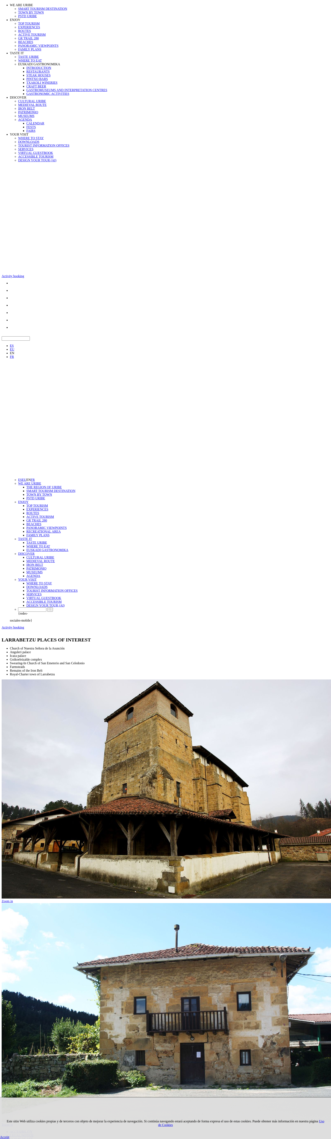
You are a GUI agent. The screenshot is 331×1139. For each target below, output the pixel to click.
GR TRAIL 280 (28, 38)
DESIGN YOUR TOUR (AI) (37, 160)
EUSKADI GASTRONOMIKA (39, 64)
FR (12, 357)
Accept (4, 1137)
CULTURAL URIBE (32, 101)
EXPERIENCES (29, 27)
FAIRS (30, 130)
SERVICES (25, 149)
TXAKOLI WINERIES (41, 82)
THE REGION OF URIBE (44, 487)
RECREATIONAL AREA (43, 531)
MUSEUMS (26, 116)
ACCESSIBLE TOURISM (35, 156)
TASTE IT (17, 53)
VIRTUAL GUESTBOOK (35, 153)
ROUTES (24, 31)
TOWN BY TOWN (31, 12)
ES (12, 345)
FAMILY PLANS (29, 49)
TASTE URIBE (28, 57)
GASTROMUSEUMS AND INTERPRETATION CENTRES (66, 90)
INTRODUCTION (38, 68)
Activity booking (13, 276)
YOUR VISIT (19, 134)
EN (12, 353)
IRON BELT (26, 108)
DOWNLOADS (28, 142)
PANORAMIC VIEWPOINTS (38, 45)
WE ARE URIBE (21, 5)
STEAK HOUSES (38, 75)
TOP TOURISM (29, 23)
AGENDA (25, 119)
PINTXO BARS (37, 79)
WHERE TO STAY (31, 138)
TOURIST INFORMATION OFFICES (43, 145)
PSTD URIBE (27, 16)
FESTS (31, 127)
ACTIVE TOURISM (32, 34)
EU (12, 349)
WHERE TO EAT (30, 60)
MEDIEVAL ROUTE (32, 105)
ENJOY (15, 20)
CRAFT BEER (36, 86)
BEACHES (25, 42)
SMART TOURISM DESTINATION (42, 8)
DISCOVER (18, 97)
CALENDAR (35, 123)
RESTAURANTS (38, 71)
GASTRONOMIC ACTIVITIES (47, 93)
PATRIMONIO (28, 112)
